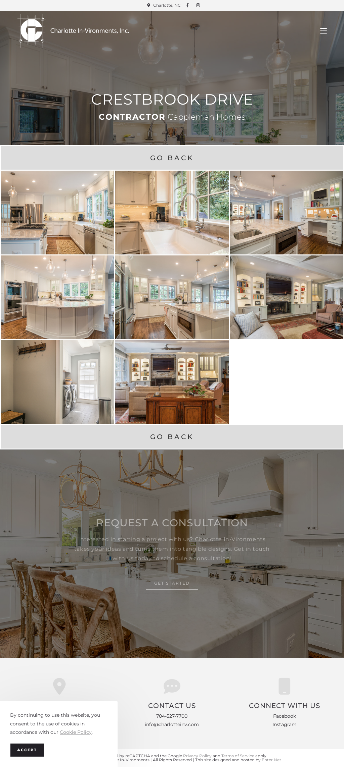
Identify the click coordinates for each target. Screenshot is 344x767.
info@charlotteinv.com (172, 724)
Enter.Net (271, 759)
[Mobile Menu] (323, 31)
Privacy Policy (197, 755)
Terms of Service (237, 755)
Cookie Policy (76, 732)
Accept (27, 750)
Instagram (284, 724)
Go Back (172, 158)
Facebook (284, 716)
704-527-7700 (171, 716)
